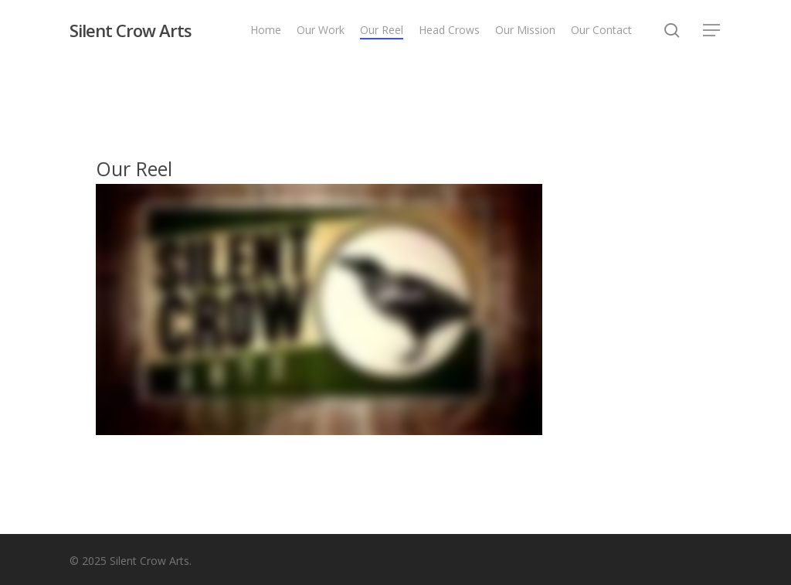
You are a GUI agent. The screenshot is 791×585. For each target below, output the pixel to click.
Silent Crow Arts (131, 30)
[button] (712, 30)
